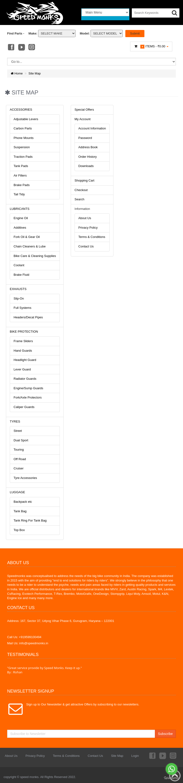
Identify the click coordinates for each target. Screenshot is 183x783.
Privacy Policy (88, 227)
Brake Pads (22, 185)
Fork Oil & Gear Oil (27, 237)
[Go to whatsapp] (172, 769)
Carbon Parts (23, 128)
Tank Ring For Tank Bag (30, 520)
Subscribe (165, 734)
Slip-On (19, 298)
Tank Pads (21, 166)
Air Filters (20, 175)
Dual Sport (21, 440)
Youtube (21, 47)
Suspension (22, 147)
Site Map (35, 73)
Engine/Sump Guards (28, 388)
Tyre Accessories (25, 478)
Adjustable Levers (26, 119)
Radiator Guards (25, 378)
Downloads (86, 166)
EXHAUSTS (18, 289)
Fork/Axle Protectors (28, 397)
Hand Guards (23, 350)
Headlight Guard (25, 360)
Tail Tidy (19, 194)
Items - (151, 46)
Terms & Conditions (91, 237)
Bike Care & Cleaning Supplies (35, 256)
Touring (19, 449)
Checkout (81, 190)
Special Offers (84, 109)
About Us (84, 218)
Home (17, 73)
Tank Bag (20, 511)
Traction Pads (23, 156)
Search (79, 199)
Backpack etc (23, 501)
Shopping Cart (84, 180)
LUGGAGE (17, 492)
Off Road (20, 459)
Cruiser (19, 468)
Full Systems (22, 308)
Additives (20, 227)
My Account (83, 119)
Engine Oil (21, 218)
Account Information (92, 128)
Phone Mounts (24, 138)
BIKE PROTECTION (24, 331)
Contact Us (86, 246)
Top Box (19, 530)
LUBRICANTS (19, 209)
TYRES (15, 421)
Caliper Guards (24, 407)
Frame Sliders (23, 341)
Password (85, 138)
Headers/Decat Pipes (28, 317)
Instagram (32, 47)
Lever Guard (22, 369)
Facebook (10, 47)
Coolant (19, 265)
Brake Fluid (21, 274)
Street (18, 431)
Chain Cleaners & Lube (30, 246)
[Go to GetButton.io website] (171, 778)
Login (135, 756)
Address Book (88, 147)
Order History (87, 156)
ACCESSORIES (21, 109)
